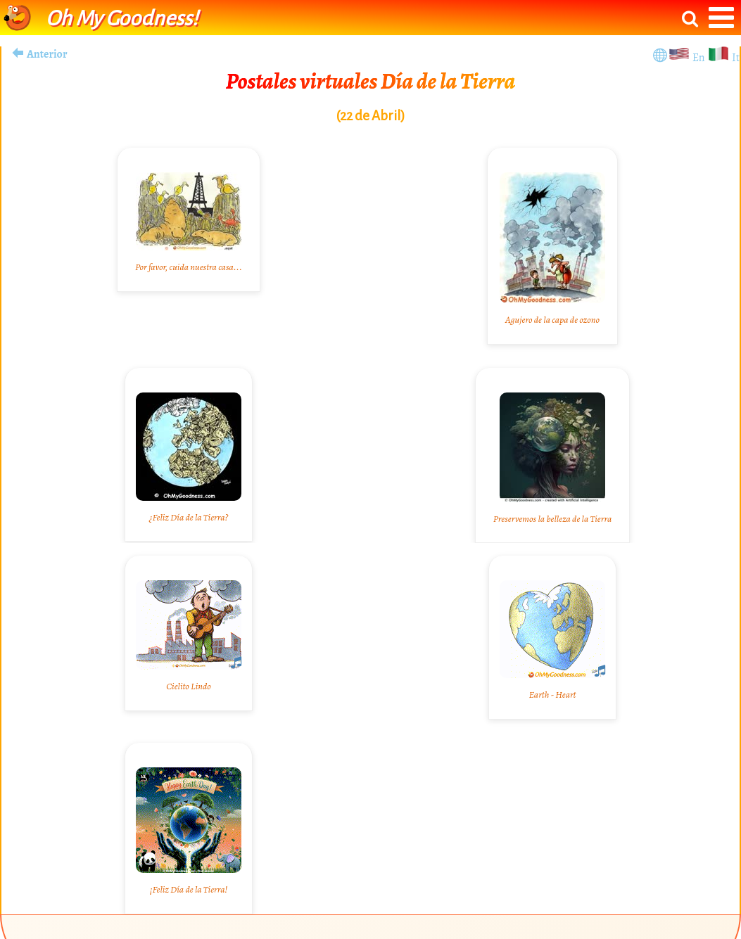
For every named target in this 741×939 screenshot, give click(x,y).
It (736, 57)
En (699, 57)
